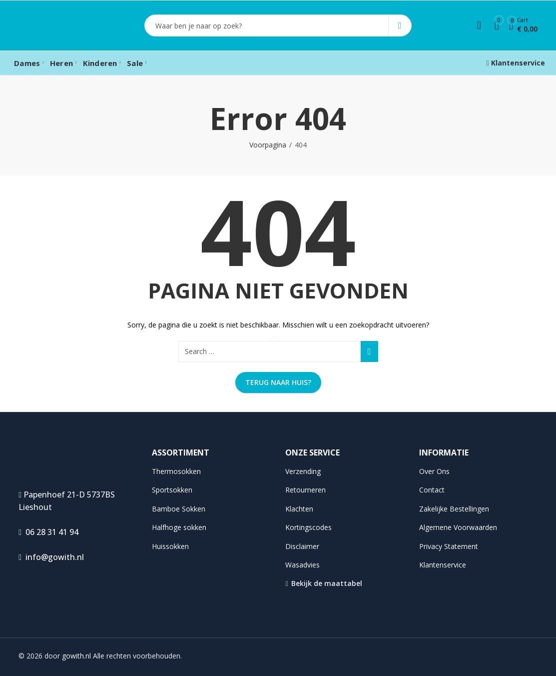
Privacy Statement (448, 546)
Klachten (299, 509)
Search (400, 25)
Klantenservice (516, 63)
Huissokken (170, 546)
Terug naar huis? (278, 382)
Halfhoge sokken (179, 527)
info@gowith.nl (51, 557)
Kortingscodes (308, 527)
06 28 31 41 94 (48, 532)
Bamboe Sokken (178, 509)
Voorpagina (267, 145)
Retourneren (305, 489)
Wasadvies (302, 565)
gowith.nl (76, 655)
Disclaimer (302, 546)
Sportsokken (172, 489)
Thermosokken (176, 471)
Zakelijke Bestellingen (454, 509)
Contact (432, 489)
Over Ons (434, 471)
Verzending (303, 471)
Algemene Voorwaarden (458, 527)
